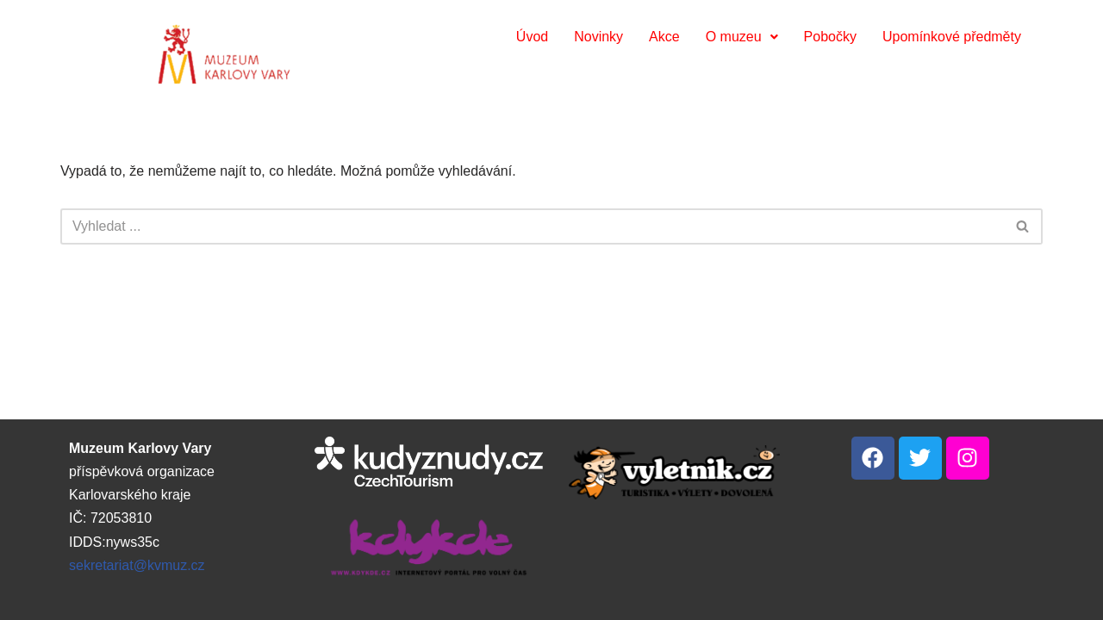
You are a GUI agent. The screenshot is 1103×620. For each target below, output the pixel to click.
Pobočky (830, 36)
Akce (664, 36)
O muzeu (742, 36)
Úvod (532, 36)
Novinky (598, 36)
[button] (742, 37)
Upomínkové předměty (951, 36)
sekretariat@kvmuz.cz (137, 565)
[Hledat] (532, 226)
